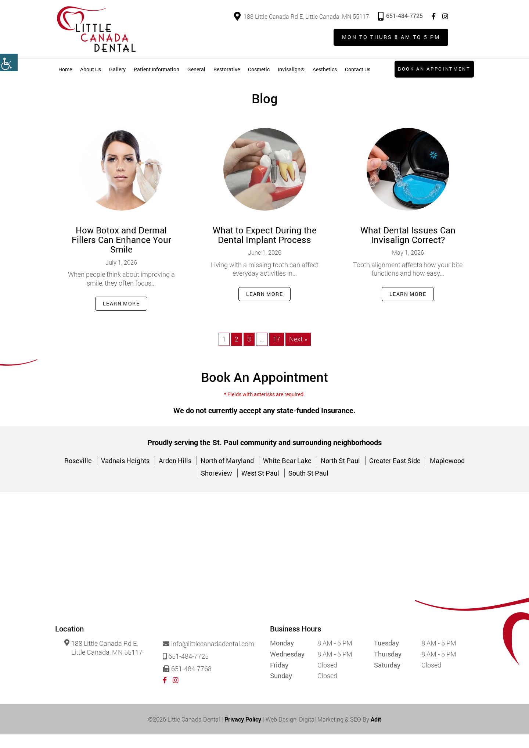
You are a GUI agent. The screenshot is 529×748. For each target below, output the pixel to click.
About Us (90, 70)
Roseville (78, 474)
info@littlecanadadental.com (208, 658)
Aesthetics (325, 70)
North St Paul (340, 474)
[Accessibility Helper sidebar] (9, 62)
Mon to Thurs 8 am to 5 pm (390, 38)
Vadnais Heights (125, 474)
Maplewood (447, 474)
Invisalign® (291, 70)
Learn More (121, 317)
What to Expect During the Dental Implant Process (265, 248)
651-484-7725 (400, 15)
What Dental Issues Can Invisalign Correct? (408, 248)
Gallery (117, 70)
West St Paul (260, 487)
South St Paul (308, 487)
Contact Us (357, 70)
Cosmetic (259, 70)
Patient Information (156, 70)
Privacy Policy (242, 733)
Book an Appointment (433, 69)
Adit (376, 733)
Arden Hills (175, 474)
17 (276, 352)
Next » (298, 352)
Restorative (226, 70)
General (196, 70)
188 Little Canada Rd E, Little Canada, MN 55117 (301, 16)
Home (65, 70)
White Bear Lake (287, 474)
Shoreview (216, 487)
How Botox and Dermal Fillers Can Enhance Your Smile (121, 252)
